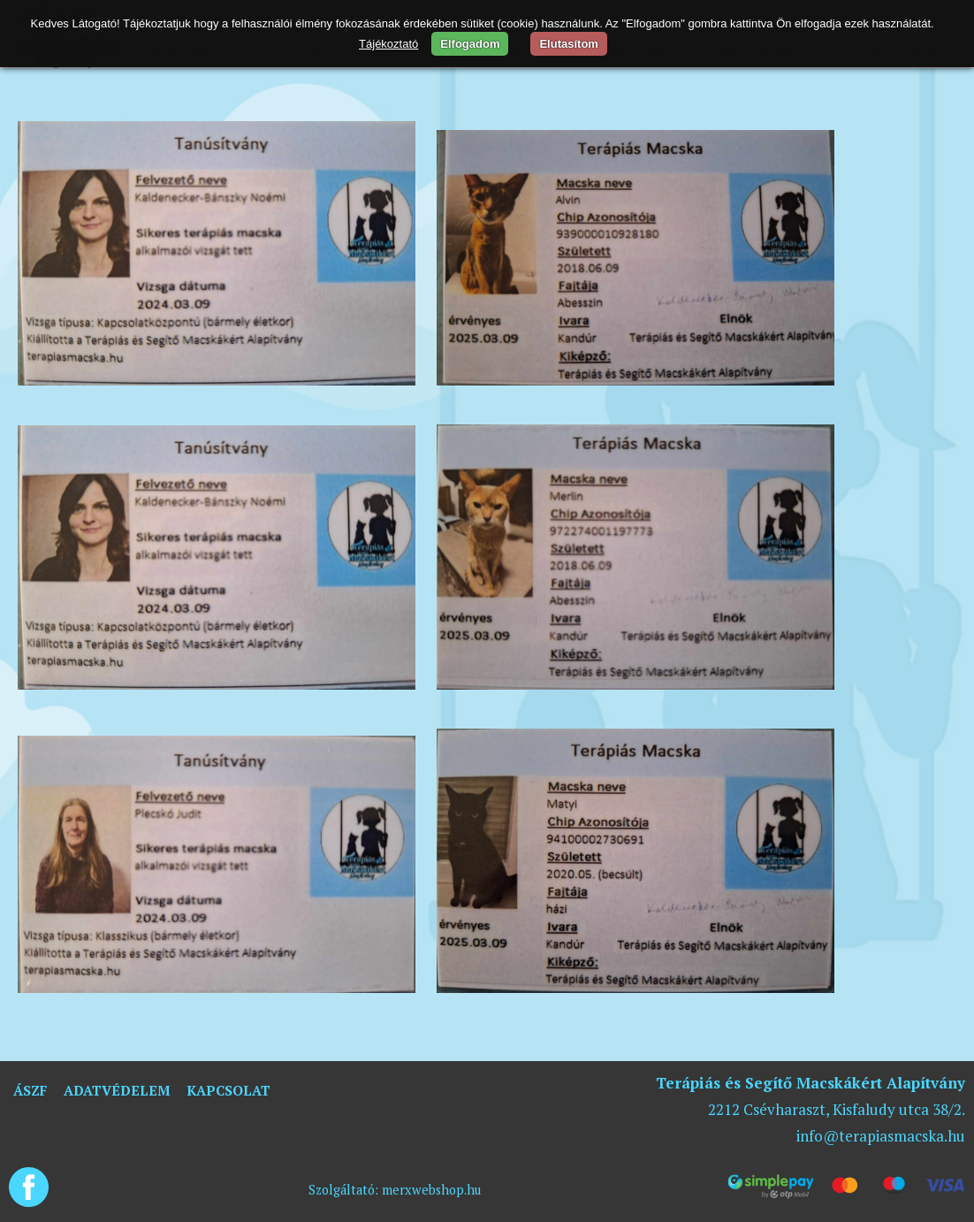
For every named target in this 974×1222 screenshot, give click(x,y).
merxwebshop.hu (431, 1189)
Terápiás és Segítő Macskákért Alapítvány (810, 1083)
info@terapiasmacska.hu (880, 1136)
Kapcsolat (228, 1090)
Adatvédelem (117, 1090)
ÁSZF (30, 1090)
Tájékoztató (388, 43)
